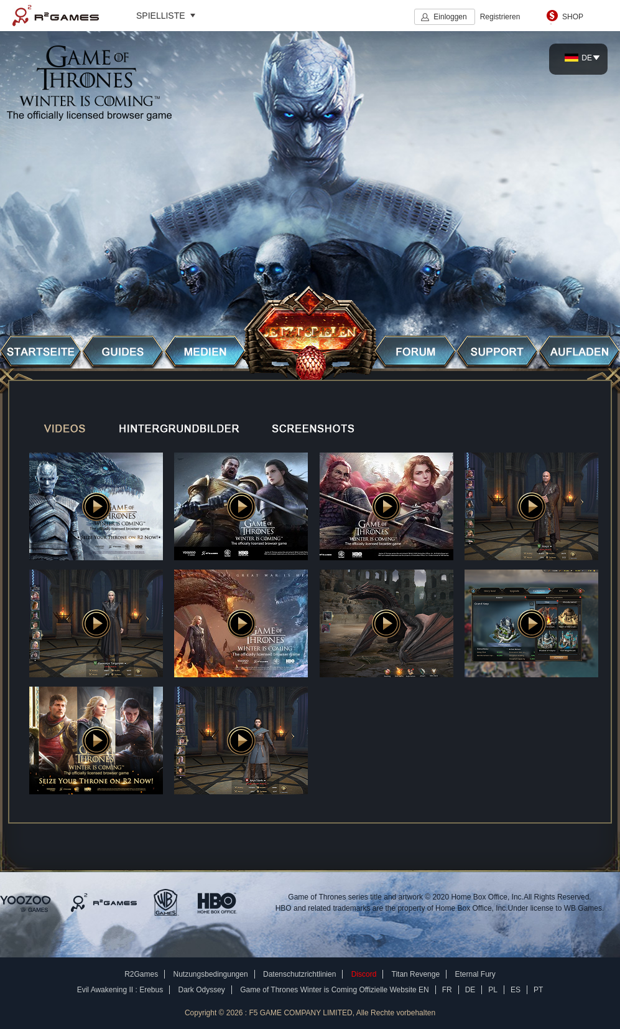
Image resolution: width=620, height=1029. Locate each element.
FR (447, 989)
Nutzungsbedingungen (211, 974)
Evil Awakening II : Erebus (120, 989)
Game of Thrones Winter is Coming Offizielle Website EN (334, 989)
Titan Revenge (416, 974)
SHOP (572, 16)
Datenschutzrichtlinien (299, 974)
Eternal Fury (475, 974)
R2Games (55, 15)
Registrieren (500, 16)
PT (538, 989)
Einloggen (449, 16)
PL (492, 989)
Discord (364, 974)
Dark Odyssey (201, 989)
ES (516, 989)
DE (578, 58)
